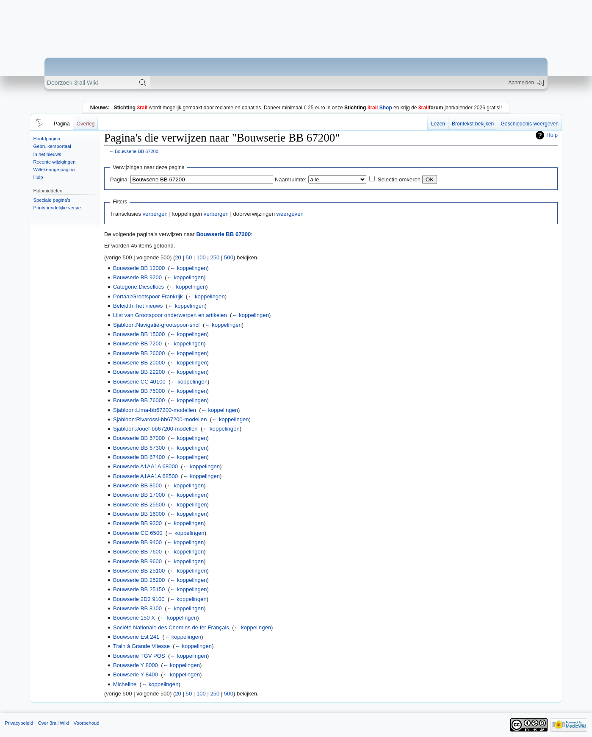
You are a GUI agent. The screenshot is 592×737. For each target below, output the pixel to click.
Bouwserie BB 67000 (139, 438)
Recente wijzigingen (54, 161)
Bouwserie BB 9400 (137, 542)
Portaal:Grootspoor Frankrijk (148, 296)
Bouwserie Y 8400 (135, 674)
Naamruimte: (291, 179)
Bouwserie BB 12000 (139, 268)
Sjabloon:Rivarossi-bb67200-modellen (160, 419)
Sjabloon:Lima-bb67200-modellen (154, 410)
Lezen (438, 124)
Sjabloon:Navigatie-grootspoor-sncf (156, 325)
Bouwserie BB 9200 (137, 277)
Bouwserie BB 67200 (136, 151)
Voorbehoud (87, 723)
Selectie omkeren (399, 179)
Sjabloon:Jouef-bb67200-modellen (155, 429)
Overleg (86, 124)
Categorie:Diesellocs (138, 287)
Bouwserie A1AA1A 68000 (145, 466)
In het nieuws (47, 154)
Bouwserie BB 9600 (137, 561)
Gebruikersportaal (52, 146)
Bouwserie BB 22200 (139, 372)
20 (178, 257)
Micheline (124, 684)
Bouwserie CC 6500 (138, 533)
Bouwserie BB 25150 (139, 589)
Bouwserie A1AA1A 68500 (145, 476)
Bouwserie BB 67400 (139, 457)
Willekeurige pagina (54, 169)
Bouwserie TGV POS (139, 656)
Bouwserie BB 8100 (137, 608)
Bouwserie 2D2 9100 (139, 599)
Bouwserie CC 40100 (139, 381)
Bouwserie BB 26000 (139, 353)
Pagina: (119, 179)
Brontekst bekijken (473, 124)
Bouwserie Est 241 (136, 637)
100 (201, 257)
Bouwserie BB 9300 (137, 523)
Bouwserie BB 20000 (139, 362)
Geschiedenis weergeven (530, 124)
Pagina (62, 124)
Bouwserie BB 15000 (139, 334)
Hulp (38, 177)
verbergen (155, 214)
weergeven (290, 214)
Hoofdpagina (46, 138)
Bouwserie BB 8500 (137, 485)
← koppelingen (188, 268)
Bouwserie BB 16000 (139, 514)
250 (214, 257)
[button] (38, 122)
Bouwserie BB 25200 (139, 580)
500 (228, 257)
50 (189, 257)
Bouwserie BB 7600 (137, 551)
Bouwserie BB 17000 (139, 495)
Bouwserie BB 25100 (139, 570)
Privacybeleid (19, 723)
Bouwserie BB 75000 (139, 391)
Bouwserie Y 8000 (135, 665)
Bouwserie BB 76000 (139, 400)
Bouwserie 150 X (134, 618)
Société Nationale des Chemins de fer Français (171, 627)
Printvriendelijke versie (57, 207)
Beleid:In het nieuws (138, 306)
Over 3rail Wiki (53, 723)
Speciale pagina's (51, 200)
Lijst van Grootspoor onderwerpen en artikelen (170, 315)
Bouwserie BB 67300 (139, 448)
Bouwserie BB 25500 (139, 504)
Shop (368, 108)
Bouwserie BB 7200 (137, 343)
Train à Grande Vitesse (141, 646)
